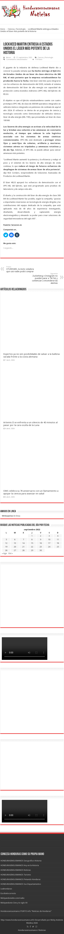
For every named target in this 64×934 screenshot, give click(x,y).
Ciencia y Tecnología (16, 29)
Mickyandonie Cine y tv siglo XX (14, 903)
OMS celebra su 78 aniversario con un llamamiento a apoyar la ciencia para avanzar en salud (30, 492)
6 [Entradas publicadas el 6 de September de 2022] (14, 539)
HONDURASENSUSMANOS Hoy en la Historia (20, 865)
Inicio (2, 29)
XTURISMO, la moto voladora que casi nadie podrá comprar (21, 269)
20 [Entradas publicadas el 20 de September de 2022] (15, 547)
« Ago (4, 553)
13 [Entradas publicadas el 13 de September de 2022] (15, 543)
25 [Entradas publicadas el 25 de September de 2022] (58, 547)
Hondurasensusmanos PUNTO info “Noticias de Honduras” (26, 911)
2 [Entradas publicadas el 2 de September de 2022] (40, 536)
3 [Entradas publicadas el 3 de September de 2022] (49, 536)
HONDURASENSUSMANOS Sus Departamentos (21, 884)
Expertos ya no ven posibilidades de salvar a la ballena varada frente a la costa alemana (31, 355)
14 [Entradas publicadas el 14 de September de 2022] (23, 543)
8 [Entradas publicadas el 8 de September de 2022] (31, 539)
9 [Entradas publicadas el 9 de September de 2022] (40, 539)
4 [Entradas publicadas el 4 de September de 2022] (57, 536)
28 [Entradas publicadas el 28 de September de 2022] (23, 550)
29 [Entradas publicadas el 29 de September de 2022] (32, 550)
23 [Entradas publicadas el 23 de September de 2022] (41, 547)
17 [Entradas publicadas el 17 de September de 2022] (49, 543)
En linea (11, 516)
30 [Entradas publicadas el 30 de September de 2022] (41, 550)
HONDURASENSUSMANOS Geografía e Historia (21, 861)
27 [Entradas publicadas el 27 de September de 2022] (15, 550)
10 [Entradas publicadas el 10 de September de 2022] (49, 539)
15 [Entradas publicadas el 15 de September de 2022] (32, 543)
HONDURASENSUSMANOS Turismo (16, 875)
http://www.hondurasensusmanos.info (17, 920)
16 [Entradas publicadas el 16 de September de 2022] (41, 543)
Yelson (8, 57)
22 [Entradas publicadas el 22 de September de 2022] (32, 547)
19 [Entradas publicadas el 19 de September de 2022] (6, 547)
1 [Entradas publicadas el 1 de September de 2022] (31, 536)
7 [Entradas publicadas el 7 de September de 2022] (23, 539)
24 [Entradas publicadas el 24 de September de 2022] (49, 547)
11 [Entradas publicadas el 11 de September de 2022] (58, 539)
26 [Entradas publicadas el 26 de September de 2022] (6, 550)
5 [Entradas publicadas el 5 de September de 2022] (6, 539)
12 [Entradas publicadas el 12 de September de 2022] (6, 543)
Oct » (10, 553)
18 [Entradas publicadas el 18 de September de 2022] (58, 543)
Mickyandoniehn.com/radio (12, 898)
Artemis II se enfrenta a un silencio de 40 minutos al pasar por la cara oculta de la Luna (30, 424)
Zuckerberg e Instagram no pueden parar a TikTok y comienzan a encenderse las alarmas (42, 278)
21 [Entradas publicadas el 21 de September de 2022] (23, 547)
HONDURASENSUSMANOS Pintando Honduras (20, 879)
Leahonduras (6, 889)
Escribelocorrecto (8, 893)
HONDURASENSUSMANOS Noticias (16, 870)
